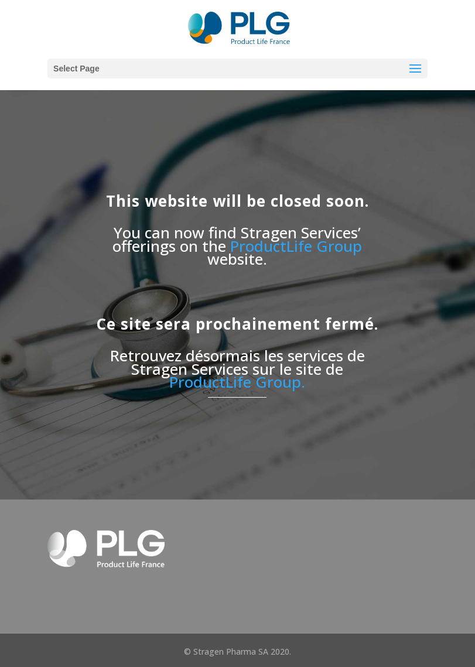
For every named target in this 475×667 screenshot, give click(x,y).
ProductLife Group (296, 245)
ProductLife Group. (237, 381)
